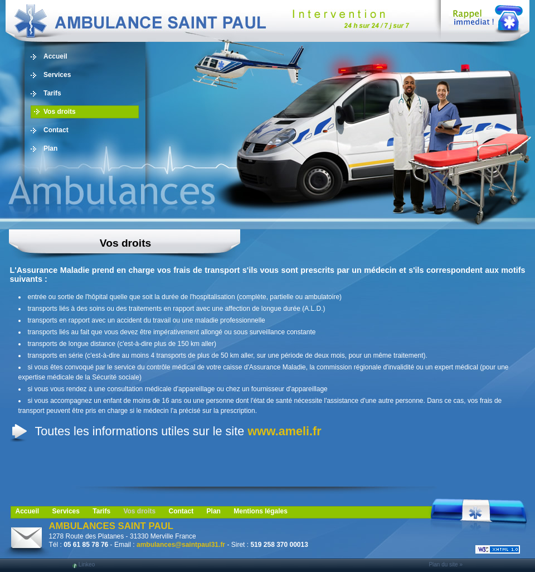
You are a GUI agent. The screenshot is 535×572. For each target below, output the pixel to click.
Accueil (55, 56)
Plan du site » (446, 564)
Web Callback (486, 16)
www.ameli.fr (284, 431)
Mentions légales (261, 511)
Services (57, 75)
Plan (50, 148)
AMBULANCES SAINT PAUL (111, 526)
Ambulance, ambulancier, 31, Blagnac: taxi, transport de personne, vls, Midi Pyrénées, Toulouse (212, 21)
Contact (56, 130)
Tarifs (52, 93)
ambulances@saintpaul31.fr (181, 545)
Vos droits (59, 112)
